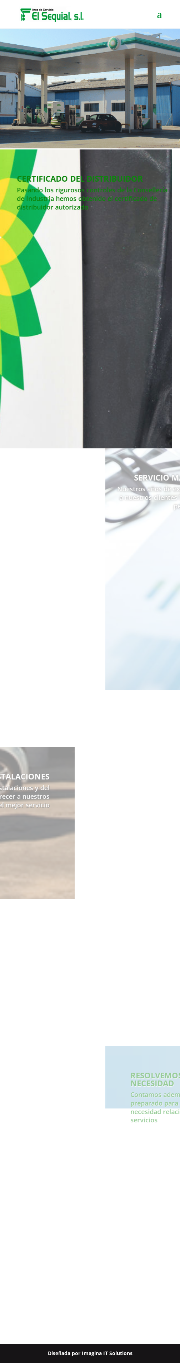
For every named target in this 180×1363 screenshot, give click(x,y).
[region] (90, 88)
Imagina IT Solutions (107, 1353)
